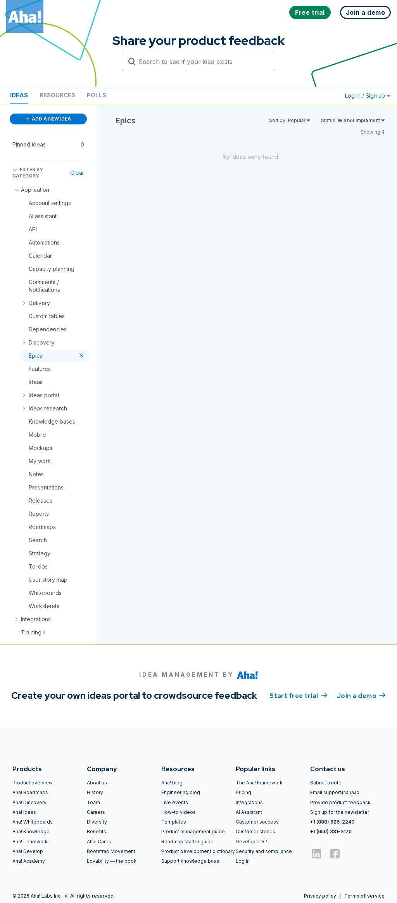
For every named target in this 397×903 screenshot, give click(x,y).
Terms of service (364, 896)
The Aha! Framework (259, 783)
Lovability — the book (111, 861)
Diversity (97, 822)
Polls (96, 95)
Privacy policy (320, 896)
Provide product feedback (340, 802)
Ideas (19, 95)
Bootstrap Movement (111, 851)
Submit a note (326, 783)
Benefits (96, 831)
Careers (96, 812)
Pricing (243, 792)
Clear (77, 172)
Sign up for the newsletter (339, 812)
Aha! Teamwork (30, 841)
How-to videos (178, 812)
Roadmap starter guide (187, 841)
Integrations (249, 802)
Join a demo (361, 695)
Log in (243, 861)
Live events (174, 802)
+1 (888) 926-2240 (332, 822)
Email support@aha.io (334, 792)
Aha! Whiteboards (32, 822)
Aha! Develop (27, 851)
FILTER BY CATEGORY (27, 173)
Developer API (252, 841)
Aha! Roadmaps (30, 792)
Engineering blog (180, 792)
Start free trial (298, 695)
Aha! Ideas (24, 812)
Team (93, 802)
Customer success (257, 822)
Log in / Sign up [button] (368, 95)
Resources (57, 95)
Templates (173, 822)
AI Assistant (249, 812)
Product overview (32, 783)
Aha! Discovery (29, 802)
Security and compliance (264, 851)
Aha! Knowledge (31, 831)
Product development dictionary (198, 851)
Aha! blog (172, 783)
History (95, 792)
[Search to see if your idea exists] (202, 61)
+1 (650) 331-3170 (331, 831)
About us (97, 783)
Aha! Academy (28, 861)
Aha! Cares (99, 841)
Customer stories (255, 831)
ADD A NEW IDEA (48, 119)
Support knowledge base (190, 861)
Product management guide (193, 831)
